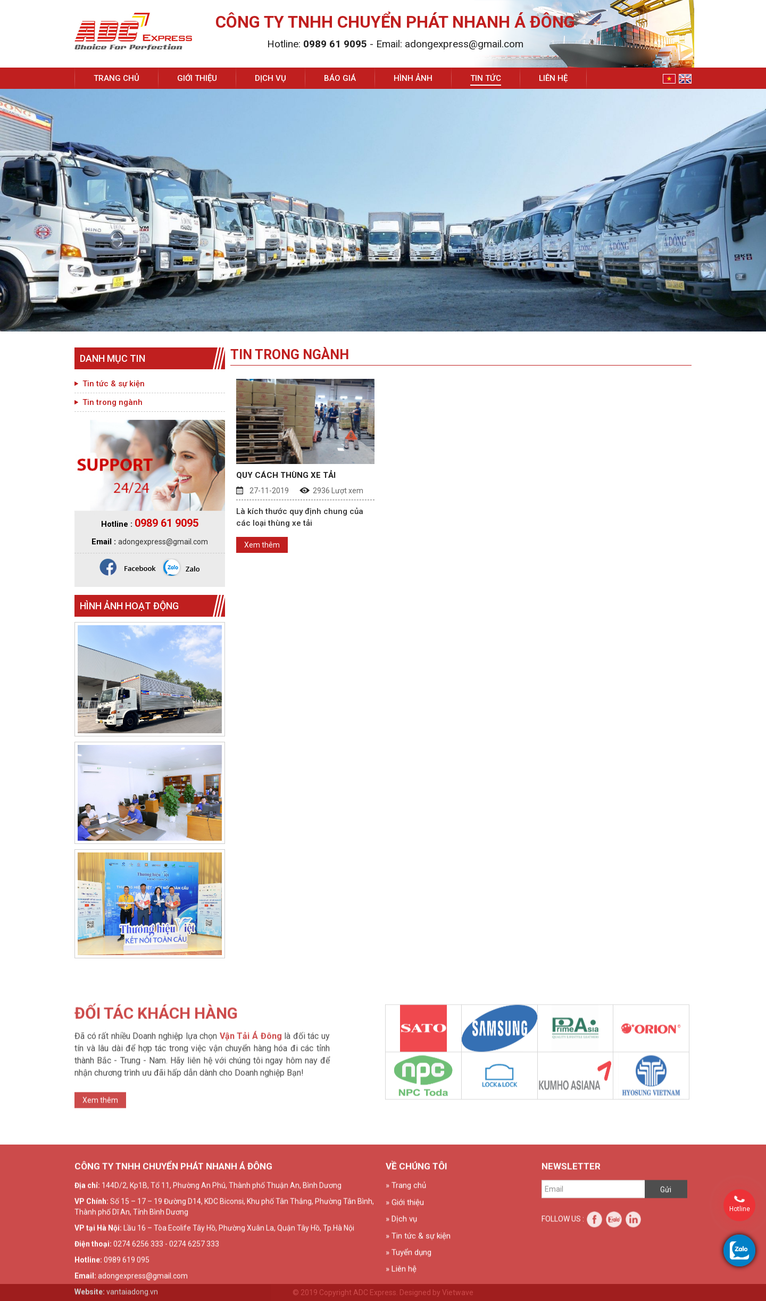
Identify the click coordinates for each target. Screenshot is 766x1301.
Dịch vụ (270, 78)
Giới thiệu (197, 78)
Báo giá (340, 78)
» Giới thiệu (405, 1270)
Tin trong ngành (112, 402)
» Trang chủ (406, 1254)
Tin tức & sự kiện (113, 383)
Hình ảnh (413, 78)
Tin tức (485, 78)
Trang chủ (116, 78)
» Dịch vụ (401, 1287)
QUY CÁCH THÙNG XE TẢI (286, 475)
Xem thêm (262, 545)
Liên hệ (553, 78)
